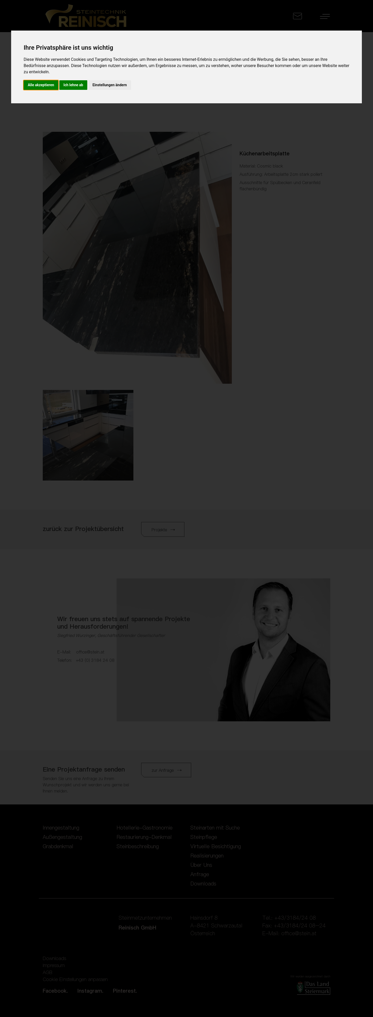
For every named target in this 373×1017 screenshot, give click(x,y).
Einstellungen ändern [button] (109, 85)
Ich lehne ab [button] (73, 85)
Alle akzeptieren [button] (41, 85)
